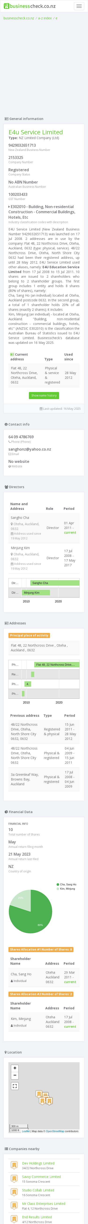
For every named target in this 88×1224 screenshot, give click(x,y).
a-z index (45, 18)
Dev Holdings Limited (38, 1163)
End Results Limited (37, 1217)
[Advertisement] (44, 67)
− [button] (14, 1075)
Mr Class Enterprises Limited (43, 1203)
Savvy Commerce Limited (41, 1176)
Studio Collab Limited (38, 1190)
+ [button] (14, 1068)
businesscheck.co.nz (19, 18)
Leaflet (26, 1131)
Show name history (44, 395)
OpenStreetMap (55, 1131)
